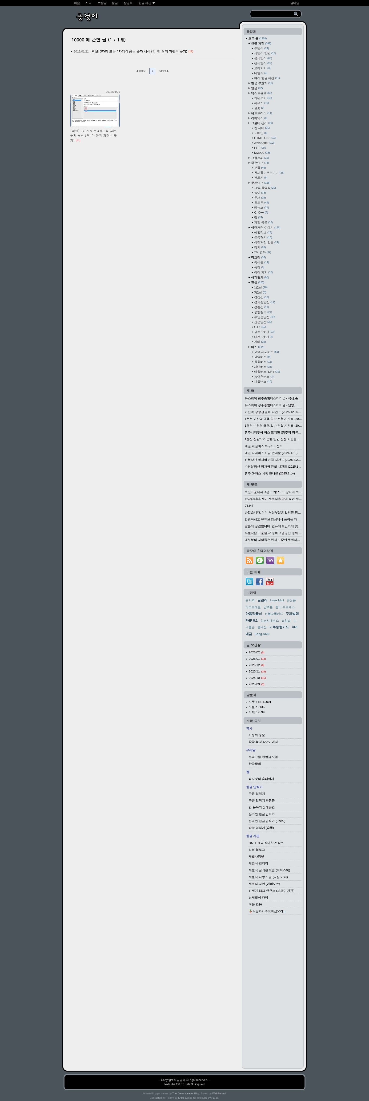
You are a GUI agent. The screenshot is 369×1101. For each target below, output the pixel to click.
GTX (260, 327)
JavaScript (264, 143)
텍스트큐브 (261, 93)
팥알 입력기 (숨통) (261, 828)
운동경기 (263, 237)
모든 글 (257, 38)
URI (294, 627)
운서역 (250, 600)
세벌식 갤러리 (258, 863)
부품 (260, 168)
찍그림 (258, 257)
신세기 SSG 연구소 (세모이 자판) (271, 890)
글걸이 (181, 1080)
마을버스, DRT (267, 371)
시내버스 (263, 366)
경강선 (261, 297)
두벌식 (261, 48)
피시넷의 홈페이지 (261, 779)
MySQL (262, 152)
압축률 (268, 607)
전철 (257, 282)
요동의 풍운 (257, 735)
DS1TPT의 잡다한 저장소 (266, 843)
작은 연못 (255, 904)
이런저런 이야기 (265, 227)
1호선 (261, 287)
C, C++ (261, 212)
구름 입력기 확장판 (262, 800)
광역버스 (262, 357)
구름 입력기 (257, 793)
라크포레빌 (253, 607)
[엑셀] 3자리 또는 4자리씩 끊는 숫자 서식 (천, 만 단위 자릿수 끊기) (139, 51)
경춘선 (261, 307)
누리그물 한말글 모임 (263, 757)
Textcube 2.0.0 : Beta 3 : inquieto (184, 1084)
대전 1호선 (263, 337)
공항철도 (263, 312)
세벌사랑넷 (256, 856)
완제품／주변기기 (269, 172)
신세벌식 (263, 63)
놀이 (260, 192)
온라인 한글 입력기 (262, 814)
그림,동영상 (265, 188)
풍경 (259, 267)
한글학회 (255, 763)
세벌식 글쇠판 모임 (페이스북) (269, 870)
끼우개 (261, 103)
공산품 (291, 600)
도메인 (260, 133)
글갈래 (262, 600)
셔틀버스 (263, 381)
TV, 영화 (262, 252)
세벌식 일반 (265, 53)
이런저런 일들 (266, 242)
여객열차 (260, 277)
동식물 (261, 262)
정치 (260, 247)
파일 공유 (263, 222)
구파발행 (292, 613)
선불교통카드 (274, 613)
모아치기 (262, 68)
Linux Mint (277, 600)
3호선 (260, 292)
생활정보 (263, 232)
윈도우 (261, 202)
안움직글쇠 (253, 613)
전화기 (260, 177)
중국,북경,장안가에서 (263, 742)
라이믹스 (259, 118)
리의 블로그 (257, 849)
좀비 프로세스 (285, 607)
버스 (257, 347)
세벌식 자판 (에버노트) (264, 884)
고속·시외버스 (266, 352)
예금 (248, 634)
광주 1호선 (264, 332)
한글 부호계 (262, 83)
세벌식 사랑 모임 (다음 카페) (268, 877)
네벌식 (260, 73)
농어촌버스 (263, 376)
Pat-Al (214, 1097)
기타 (260, 342)
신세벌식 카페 (258, 897)
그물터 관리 (262, 123)
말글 (257, 88)
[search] (272, 14)
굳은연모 (260, 163)
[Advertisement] (272, 993)
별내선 (262, 627)
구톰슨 (250, 627)
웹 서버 (262, 128)
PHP (260, 148)
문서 (260, 197)
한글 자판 (261, 43)
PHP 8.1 (251, 620)
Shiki (181, 1097)
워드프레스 (261, 113)
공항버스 (263, 362)
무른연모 (260, 183)
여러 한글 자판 (267, 78)
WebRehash (219, 1093)
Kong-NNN (262, 634)
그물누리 (260, 158)
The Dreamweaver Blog (186, 1093)
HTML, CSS (265, 138)
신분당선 (263, 322)
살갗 (259, 108)
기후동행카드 (279, 627)
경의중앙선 (264, 302)
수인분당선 (264, 317)
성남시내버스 (270, 620)
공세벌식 (263, 58)
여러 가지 (263, 272)
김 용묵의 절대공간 (262, 807)
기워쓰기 (263, 98)
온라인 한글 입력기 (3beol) (267, 821)
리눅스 (261, 207)
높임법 (286, 620)
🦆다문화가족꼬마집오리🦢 (268, 911)
